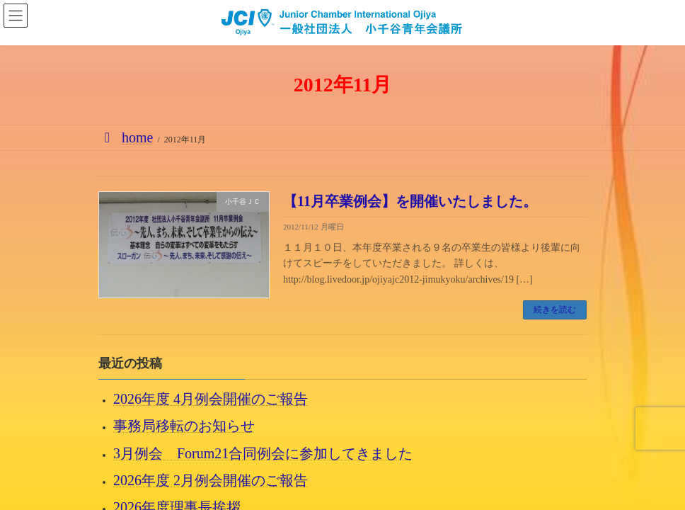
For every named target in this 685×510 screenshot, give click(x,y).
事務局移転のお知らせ (184, 426)
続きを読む (555, 309)
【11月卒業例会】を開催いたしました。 (410, 201)
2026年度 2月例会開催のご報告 (210, 480)
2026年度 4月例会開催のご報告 (210, 399)
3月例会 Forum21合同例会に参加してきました (263, 453)
